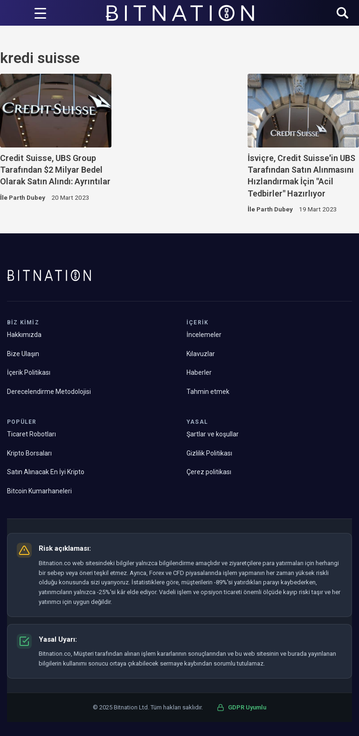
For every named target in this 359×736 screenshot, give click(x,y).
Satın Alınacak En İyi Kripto (45, 472)
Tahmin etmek (207, 391)
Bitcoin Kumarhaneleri (39, 491)
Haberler (199, 372)
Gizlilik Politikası (209, 453)
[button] (342, 14)
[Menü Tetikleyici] (40, 13)
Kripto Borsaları (29, 453)
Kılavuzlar (200, 353)
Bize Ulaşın (23, 353)
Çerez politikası (208, 472)
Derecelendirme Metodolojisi (49, 391)
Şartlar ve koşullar (212, 434)
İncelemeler (203, 334)
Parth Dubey (27, 197)
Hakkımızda (24, 334)
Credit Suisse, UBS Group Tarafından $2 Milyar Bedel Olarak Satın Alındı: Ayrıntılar (55, 170)
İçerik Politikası (28, 372)
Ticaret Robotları (31, 434)
